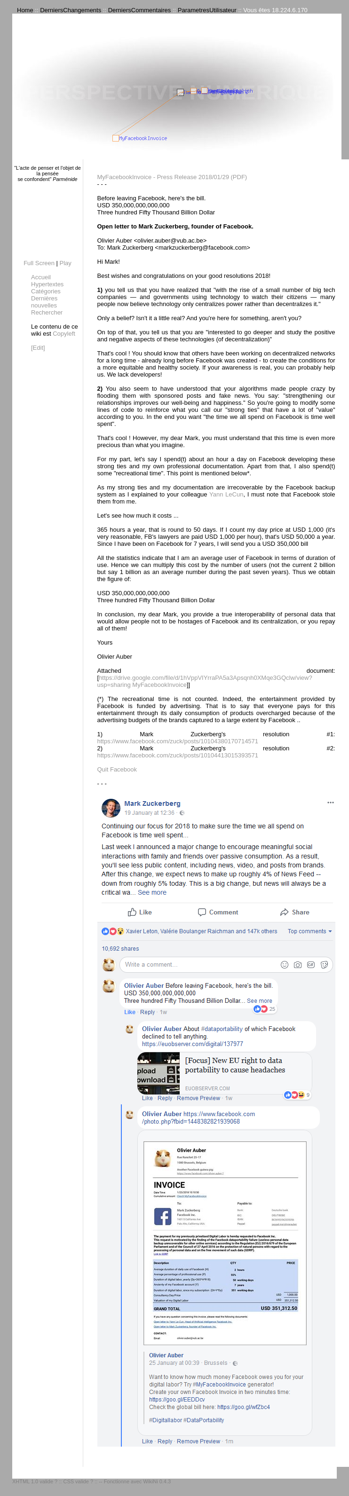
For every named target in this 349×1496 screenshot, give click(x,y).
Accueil (41, 277)
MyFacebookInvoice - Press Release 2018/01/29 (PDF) (172, 177)
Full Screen (39, 263)
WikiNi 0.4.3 (157, 1481)
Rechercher (47, 312)
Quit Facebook (117, 769)
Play (65, 263)
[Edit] (38, 347)
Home (25, 10)
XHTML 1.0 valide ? (34, 1481)
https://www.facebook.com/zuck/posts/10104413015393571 (178, 755)
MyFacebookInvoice (159, 684)
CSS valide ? (78, 1481)
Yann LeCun (226, 494)
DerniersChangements (70, 10)
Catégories (46, 291)
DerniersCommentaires (139, 10)
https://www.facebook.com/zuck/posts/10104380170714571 (178, 741)
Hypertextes (47, 284)
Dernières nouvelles (44, 302)
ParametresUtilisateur (207, 10)
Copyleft (64, 333)
